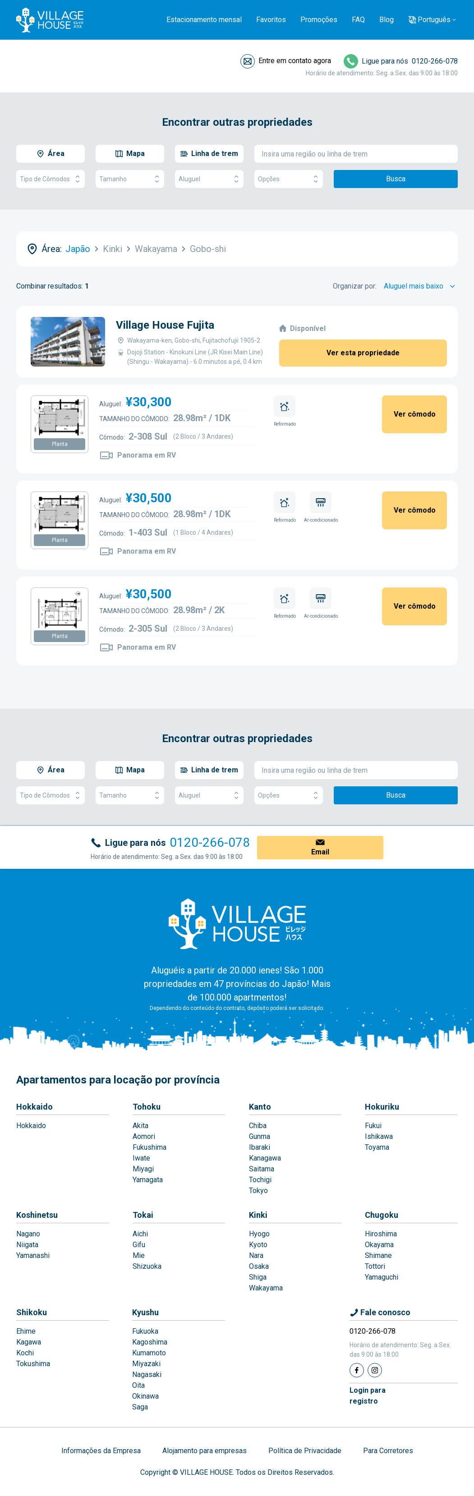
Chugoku (381, 1215)
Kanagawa (265, 1158)
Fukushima (149, 1147)
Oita (138, 1385)
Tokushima (33, 1363)
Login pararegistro (368, 1395)
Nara (256, 1255)
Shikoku (31, 1312)
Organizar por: (355, 286)
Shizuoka (147, 1266)
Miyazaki (146, 1363)
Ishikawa (379, 1136)
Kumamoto (149, 1353)
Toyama (377, 1147)
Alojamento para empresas (204, 1450)
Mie (139, 1255)
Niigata (27, 1244)
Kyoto (258, 1244)
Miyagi (143, 1169)
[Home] (237, 923)
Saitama (261, 1169)
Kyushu (145, 1312)
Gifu (139, 1244)
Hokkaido (34, 1106)
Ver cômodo (415, 414)
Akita (140, 1125)
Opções (288, 179)
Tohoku (147, 1106)
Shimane (378, 1255)
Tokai (143, 1215)
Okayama (379, 1244)
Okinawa (145, 1396)
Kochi (25, 1353)
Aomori (144, 1136)
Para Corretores (388, 1450)
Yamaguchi (381, 1277)
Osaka (259, 1266)
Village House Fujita (165, 325)
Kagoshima (149, 1342)
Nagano (28, 1234)
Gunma (259, 1136)
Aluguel (209, 179)
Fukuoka (145, 1331)
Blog (386, 19)
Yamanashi (33, 1255)
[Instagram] (375, 1370)
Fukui (373, 1125)
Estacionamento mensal (204, 19)
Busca (395, 178)
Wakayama (266, 1288)
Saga (140, 1407)
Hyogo (259, 1234)
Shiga (258, 1277)
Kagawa (28, 1342)
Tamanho (130, 179)
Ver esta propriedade (363, 353)
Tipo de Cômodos (50, 179)
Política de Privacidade (304, 1450)
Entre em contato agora (294, 60)
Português (434, 19)
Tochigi (260, 1179)
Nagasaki (146, 1374)
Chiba (258, 1125)
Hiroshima (381, 1234)
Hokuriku (382, 1106)
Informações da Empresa (101, 1450)
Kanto (260, 1106)
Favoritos (271, 19)
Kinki (258, 1215)
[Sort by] (421, 286)
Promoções (318, 19)
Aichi (140, 1234)
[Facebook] (357, 1370)
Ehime (26, 1331)
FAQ (358, 19)
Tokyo (258, 1190)
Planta (60, 444)
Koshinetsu (37, 1215)
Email (320, 852)
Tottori (375, 1266)
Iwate (141, 1158)
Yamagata (148, 1179)
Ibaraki (259, 1147)
